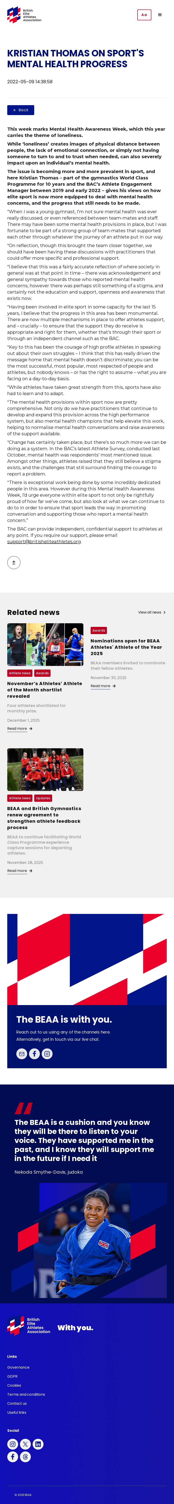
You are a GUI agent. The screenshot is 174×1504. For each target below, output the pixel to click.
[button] (160, 15)
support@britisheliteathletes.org (44, 541)
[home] (24, 14)
